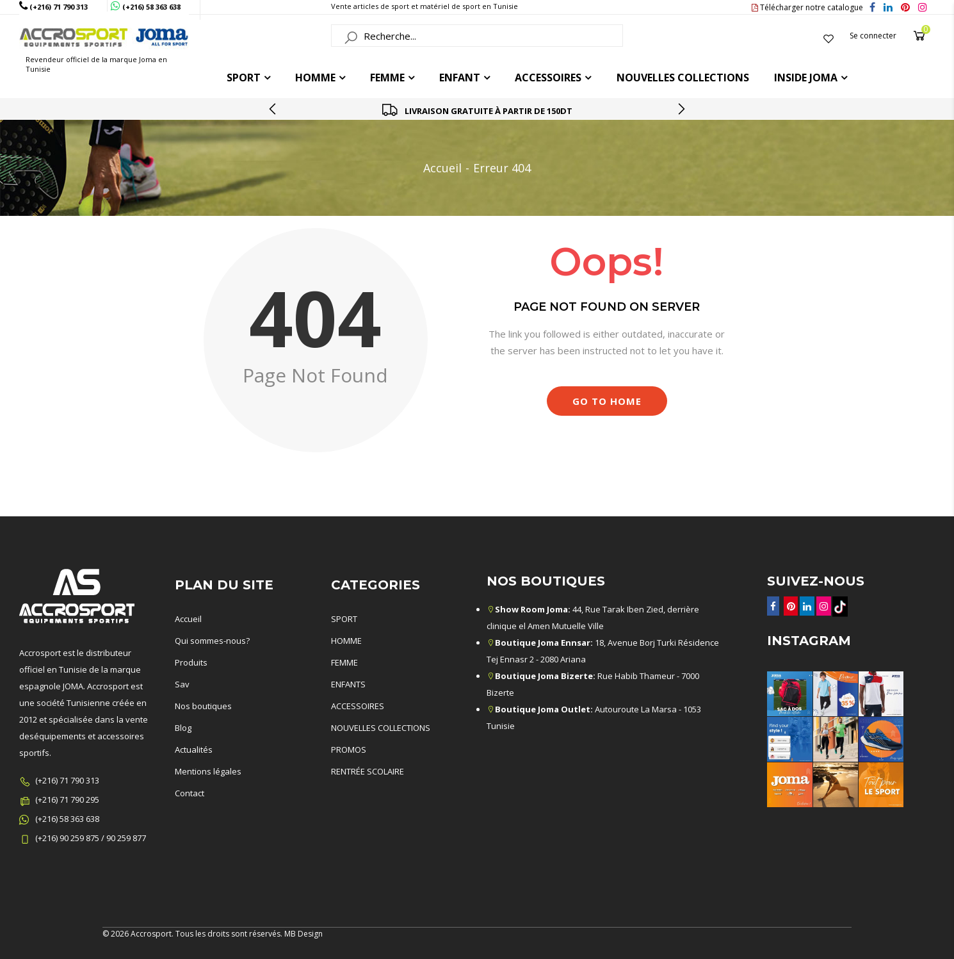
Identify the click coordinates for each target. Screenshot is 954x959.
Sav (182, 684)
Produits (191, 662)
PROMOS (348, 749)
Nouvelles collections (683, 77)
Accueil (442, 168)
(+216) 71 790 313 (67, 780)
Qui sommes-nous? (212, 640)
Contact (189, 793)
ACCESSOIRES (548, 77)
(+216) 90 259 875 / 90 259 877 (90, 838)
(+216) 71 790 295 (67, 799)
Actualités (194, 749)
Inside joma (805, 77)
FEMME (387, 77)
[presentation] (273, 109)
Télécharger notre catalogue (807, 7)
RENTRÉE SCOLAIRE (367, 771)
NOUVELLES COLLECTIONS (380, 728)
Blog (183, 728)
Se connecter (873, 35)
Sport (244, 77)
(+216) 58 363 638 (67, 818)
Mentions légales (208, 771)
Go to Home (607, 401)
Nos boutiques (203, 706)
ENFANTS (348, 684)
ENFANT (459, 77)
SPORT (344, 619)
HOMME (315, 77)
